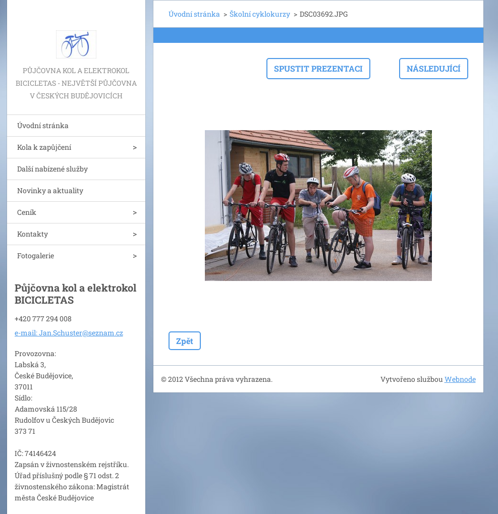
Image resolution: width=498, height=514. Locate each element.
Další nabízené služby (52, 169)
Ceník (26, 212)
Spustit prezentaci (318, 68)
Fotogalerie (35, 255)
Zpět (184, 340)
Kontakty (32, 234)
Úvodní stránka (43, 125)
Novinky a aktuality (50, 190)
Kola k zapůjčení (44, 147)
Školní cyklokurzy (260, 14)
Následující (434, 68)
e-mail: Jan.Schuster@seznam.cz (69, 332)
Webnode (460, 379)
